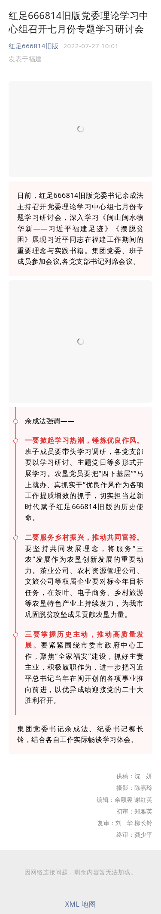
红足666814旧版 (34, 45)
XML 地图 (80, 904)
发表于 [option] (25, 58)
